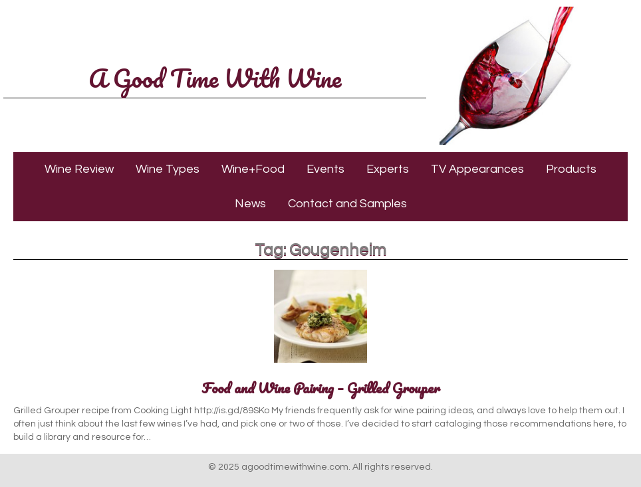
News (250, 203)
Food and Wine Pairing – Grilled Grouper (320, 387)
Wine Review (79, 169)
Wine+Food (253, 169)
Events (325, 169)
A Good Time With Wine (214, 77)
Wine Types (167, 169)
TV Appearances (477, 169)
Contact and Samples (347, 203)
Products (571, 169)
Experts (387, 169)
